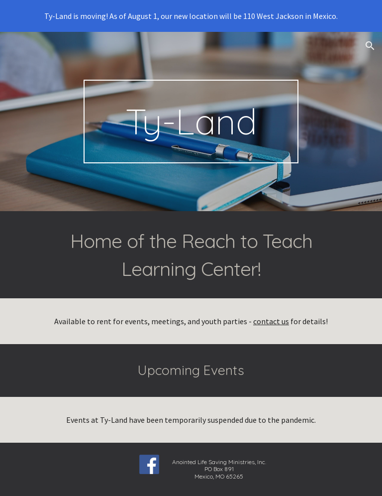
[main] (191, 121)
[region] (191, 16)
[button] (370, 46)
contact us (271, 321)
